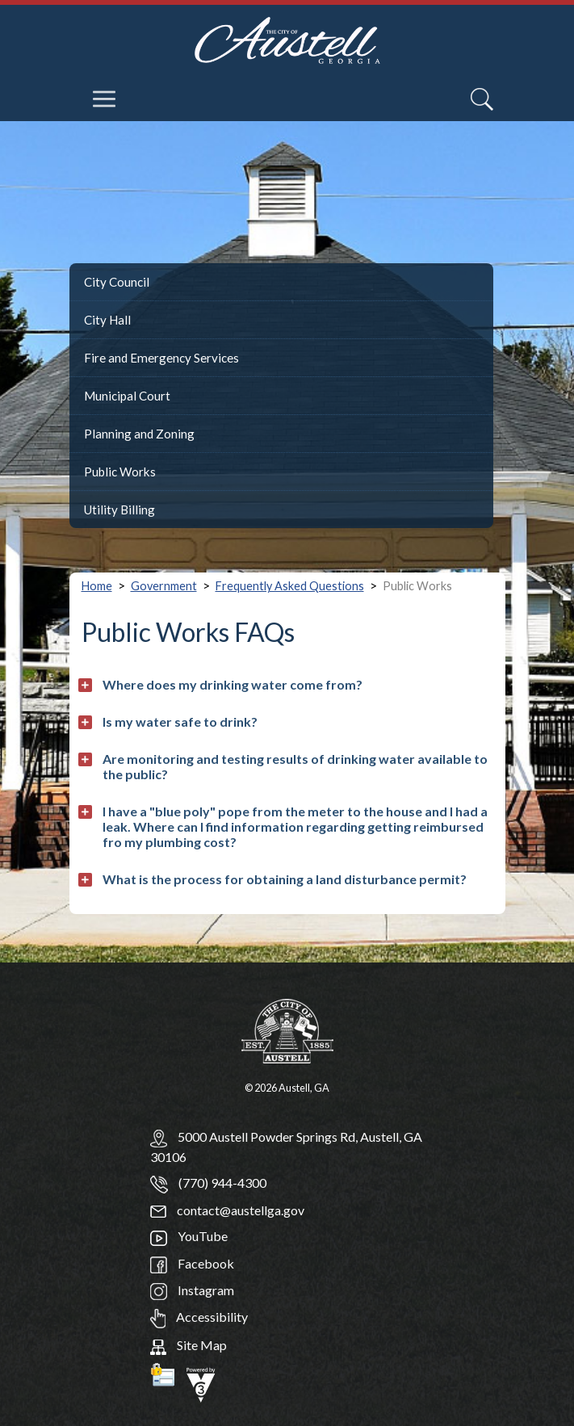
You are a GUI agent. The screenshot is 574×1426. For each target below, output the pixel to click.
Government (164, 586)
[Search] (482, 99)
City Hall (107, 319)
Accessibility (199, 1316)
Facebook (192, 1263)
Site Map (188, 1345)
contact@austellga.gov (227, 1210)
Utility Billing (119, 509)
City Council (116, 282)
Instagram (192, 1290)
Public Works (120, 471)
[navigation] (106, 86)
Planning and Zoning (139, 433)
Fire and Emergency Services (161, 357)
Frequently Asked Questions (290, 586)
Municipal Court (127, 395)
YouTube (189, 1236)
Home (97, 586)
